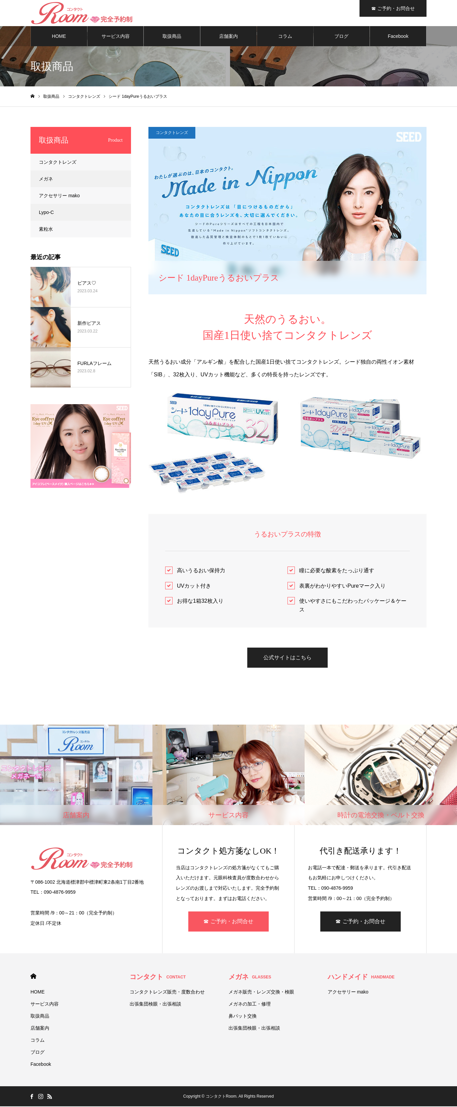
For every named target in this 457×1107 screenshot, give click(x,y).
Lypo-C (46, 213)
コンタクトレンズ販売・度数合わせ (167, 992)
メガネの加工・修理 (249, 1004)
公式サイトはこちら (287, 658)
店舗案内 (228, 37)
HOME (59, 37)
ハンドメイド (361, 977)
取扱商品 (171, 37)
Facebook (398, 37)
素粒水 (46, 229)
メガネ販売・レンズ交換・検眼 (261, 992)
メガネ (46, 179)
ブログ (341, 37)
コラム (285, 37)
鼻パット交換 (242, 1016)
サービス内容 (116, 37)
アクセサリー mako (59, 196)
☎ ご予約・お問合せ (228, 922)
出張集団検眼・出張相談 (155, 1004)
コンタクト (158, 977)
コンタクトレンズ (172, 133)
